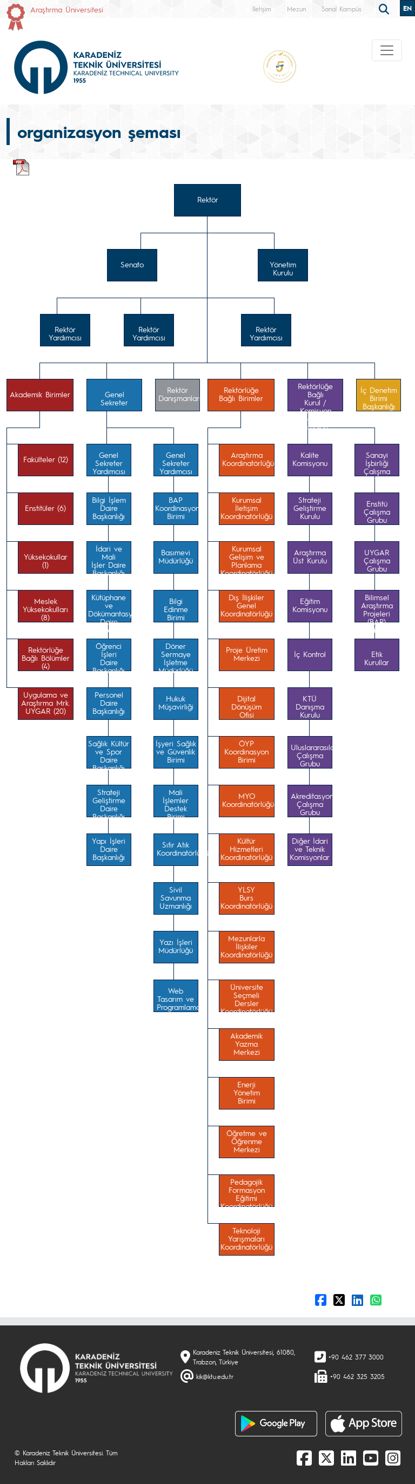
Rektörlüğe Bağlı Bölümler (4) (46, 658)
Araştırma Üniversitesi (66, 9)
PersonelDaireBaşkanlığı (108, 702)
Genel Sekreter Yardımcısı (108, 463)
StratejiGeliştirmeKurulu (309, 508)
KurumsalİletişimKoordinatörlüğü (246, 508)
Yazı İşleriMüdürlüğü (175, 946)
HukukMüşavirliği (175, 702)
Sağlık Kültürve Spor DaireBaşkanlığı (108, 753)
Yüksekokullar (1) (46, 560)
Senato (132, 264)
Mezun (296, 8)
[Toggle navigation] (387, 50)
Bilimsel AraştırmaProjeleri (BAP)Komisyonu (376, 607)
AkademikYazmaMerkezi (246, 1043)
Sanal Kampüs (342, 8)
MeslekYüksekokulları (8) (45, 609)
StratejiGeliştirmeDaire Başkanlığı (108, 802)
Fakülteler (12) (45, 459)
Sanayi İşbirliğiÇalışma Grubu (377, 463)
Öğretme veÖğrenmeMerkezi (246, 1141)
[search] (385, 8)
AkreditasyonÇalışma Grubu (311, 804)
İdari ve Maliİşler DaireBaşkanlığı (108, 558)
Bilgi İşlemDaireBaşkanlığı (109, 508)
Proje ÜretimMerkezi (246, 653)
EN (407, 8)
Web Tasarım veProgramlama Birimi (177, 999)
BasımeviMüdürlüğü (175, 556)
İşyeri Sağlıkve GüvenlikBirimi (176, 751)
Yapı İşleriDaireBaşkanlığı (108, 849)
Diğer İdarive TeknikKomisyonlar (310, 849)
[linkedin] (348, 1457)
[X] (326, 1457)
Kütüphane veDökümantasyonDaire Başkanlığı (109, 607)
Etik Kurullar (376, 658)
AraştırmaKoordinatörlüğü (248, 459)
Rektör (207, 199)
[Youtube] (370, 1457)
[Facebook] (304, 1457)
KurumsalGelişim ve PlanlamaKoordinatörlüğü (246, 558)
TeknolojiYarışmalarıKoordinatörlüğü (246, 1238)
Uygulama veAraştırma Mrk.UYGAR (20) (45, 702)
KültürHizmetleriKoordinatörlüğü (246, 849)
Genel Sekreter (114, 398)
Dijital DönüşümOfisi (246, 706)
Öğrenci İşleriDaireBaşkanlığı (108, 656)
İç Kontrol (310, 654)
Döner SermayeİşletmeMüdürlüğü (175, 656)
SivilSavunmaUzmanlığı (175, 897)
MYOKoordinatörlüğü (248, 800)
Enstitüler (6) (45, 508)
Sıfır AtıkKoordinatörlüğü (177, 848)
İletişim (261, 8)
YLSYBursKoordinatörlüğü (246, 897)
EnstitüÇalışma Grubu (377, 511)
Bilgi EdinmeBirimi (176, 609)
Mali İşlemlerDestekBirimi (176, 802)
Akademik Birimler (40, 394)
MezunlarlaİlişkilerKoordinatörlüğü (246, 946)
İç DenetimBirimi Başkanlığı (378, 398)
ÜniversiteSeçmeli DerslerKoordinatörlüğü (246, 997)
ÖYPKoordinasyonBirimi (246, 751)
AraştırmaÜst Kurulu (310, 556)
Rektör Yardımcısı (65, 333)
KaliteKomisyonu (309, 459)
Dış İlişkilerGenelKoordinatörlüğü (246, 605)
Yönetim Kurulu (283, 268)
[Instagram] (392, 1457)
